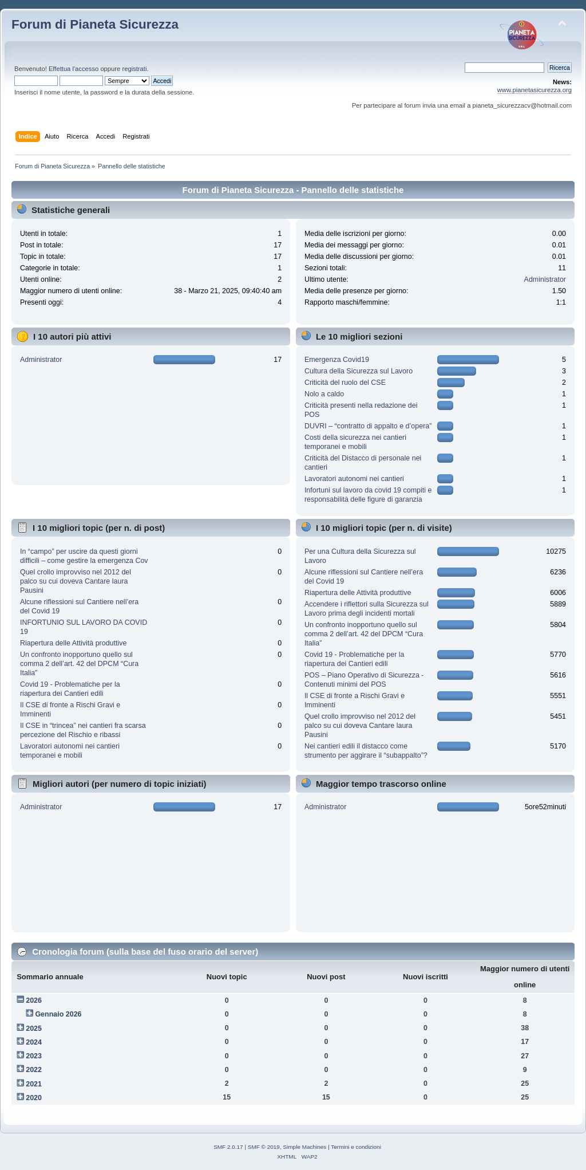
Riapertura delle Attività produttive (73, 643)
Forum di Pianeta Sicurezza (95, 24)
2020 (34, 1098)
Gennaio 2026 (58, 1014)
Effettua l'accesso (73, 68)
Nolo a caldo (324, 394)
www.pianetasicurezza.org (534, 89)
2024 (34, 1042)
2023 (34, 1056)
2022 (34, 1070)
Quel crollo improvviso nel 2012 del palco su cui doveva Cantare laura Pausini (75, 581)
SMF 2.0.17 (228, 1147)
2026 (34, 1000)
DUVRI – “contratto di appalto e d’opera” (367, 426)
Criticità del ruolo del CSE (345, 383)
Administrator (545, 279)
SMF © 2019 (264, 1147)
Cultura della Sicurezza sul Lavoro (358, 371)
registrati (134, 68)
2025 (34, 1029)
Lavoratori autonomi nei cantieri (354, 479)
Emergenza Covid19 (336, 360)
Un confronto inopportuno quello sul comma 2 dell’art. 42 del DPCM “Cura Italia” (79, 664)
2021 (34, 1084)
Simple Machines (304, 1147)
